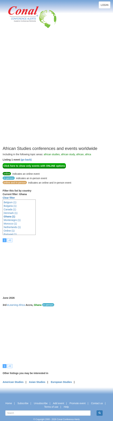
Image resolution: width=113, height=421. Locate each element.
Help (66, 406)
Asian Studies (37, 382)
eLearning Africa (16, 305)
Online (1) (9, 230)
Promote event (78, 403)
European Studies (61, 382)
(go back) (26, 159)
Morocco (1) (10, 223)
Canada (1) (10, 209)
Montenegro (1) (12, 220)
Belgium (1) (10, 202)
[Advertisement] (17, 92)
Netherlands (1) (12, 227)
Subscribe (22, 403)
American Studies (13, 382)
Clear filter (9, 197)
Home (8, 403)
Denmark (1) (10, 213)
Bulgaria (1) (10, 205)
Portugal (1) (10, 234)
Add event (58, 403)
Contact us (97, 403)
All (9, 240)
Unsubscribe (41, 403)
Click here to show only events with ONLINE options (34, 165)
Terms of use (51, 406)
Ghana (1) (9, 216)
